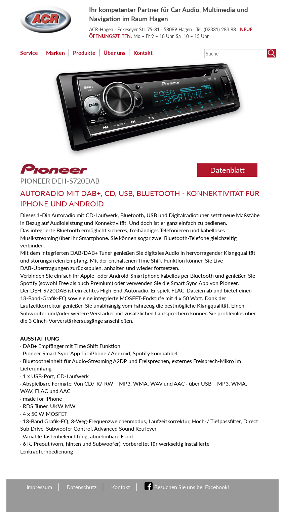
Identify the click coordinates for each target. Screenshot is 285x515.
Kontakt (143, 52)
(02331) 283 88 (220, 29)
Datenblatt (227, 169)
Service (29, 52)
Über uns (114, 52)
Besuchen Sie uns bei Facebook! (191, 487)
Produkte (84, 52)
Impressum (39, 487)
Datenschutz (81, 487)
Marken (55, 52)
